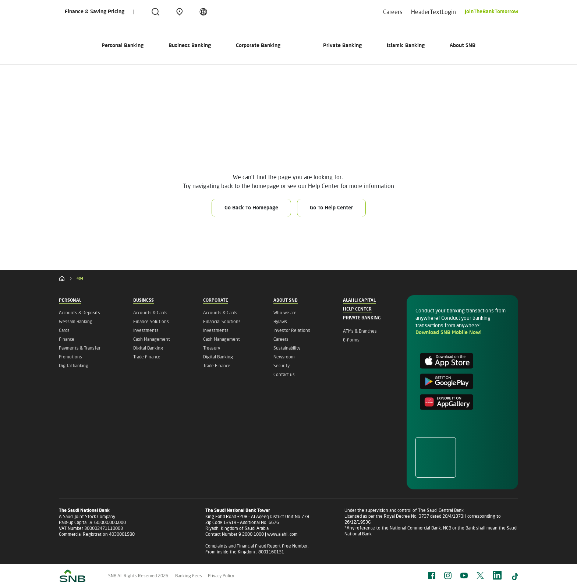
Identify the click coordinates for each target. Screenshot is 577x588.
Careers (392, 11)
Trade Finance (146, 356)
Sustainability (286, 348)
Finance (66, 339)
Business (143, 300)
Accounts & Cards (150, 312)
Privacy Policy (221, 575)
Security (281, 365)
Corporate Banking (224, 45)
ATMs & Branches (360, 331)
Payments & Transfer (79, 348)
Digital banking (73, 365)
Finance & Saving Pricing (94, 11)
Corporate (215, 300)
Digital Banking (148, 348)
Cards (64, 330)
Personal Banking (88, 45)
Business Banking (155, 45)
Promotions (70, 356)
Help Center (357, 309)
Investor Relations (291, 330)
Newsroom (284, 356)
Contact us (284, 374)
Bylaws (280, 321)
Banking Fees (188, 575)
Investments (146, 330)
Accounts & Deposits (79, 312)
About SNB (497, 45)
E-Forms (351, 340)
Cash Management (151, 339)
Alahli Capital (359, 300)
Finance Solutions (151, 321)
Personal (70, 300)
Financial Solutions (222, 321)
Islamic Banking (440, 45)
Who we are (285, 312)
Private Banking (376, 45)
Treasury (211, 348)
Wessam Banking (75, 321)
